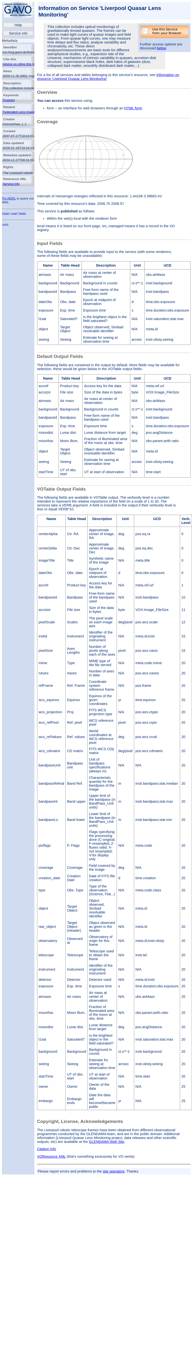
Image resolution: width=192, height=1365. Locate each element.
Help (18, 25)
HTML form (133, 108)
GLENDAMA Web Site (106, 1142)
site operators (114, 1171)
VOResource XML (51, 1156)
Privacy (6, 213)
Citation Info (46, 1149)
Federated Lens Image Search (25, 112)
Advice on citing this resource (24, 64)
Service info (18, 33)
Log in (5, 224)
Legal (14, 213)
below (161, 48)
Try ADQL (9, 198)
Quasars (9, 100)
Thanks (22, 213)
